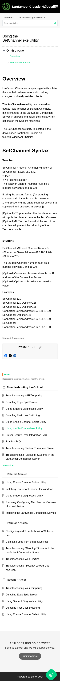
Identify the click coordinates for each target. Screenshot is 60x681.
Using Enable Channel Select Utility (26, 422)
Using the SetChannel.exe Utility (24, 428)
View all (8, 465)
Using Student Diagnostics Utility (24, 408)
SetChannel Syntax (20, 62)
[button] (46, 6)
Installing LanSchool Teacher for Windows (29, 489)
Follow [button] (7, 374)
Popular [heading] (17, 523)
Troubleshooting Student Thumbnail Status (30, 448)
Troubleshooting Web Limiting (23, 559)
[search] (30, 23)
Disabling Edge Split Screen (21, 402)
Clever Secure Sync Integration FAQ (26, 435)
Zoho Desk (37, 676)
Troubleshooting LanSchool (31, 17)
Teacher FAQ (13, 441)
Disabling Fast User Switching (23, 415)
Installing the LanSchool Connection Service (31, 513)
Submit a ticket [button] (30, 656)
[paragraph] (30, 204)
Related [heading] (17, 474)
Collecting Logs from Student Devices (27, 541)
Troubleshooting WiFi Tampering (24, 395)
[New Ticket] (30, 656)
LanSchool (8, 17)
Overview (15, 56)
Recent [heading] (17, 579)
